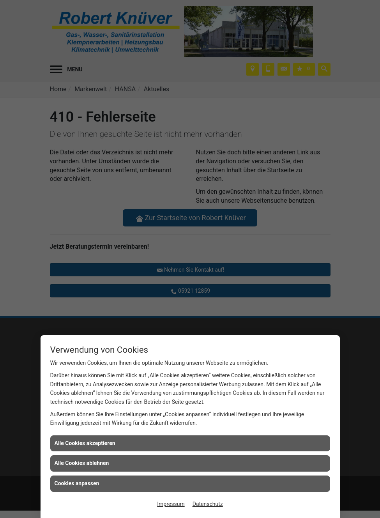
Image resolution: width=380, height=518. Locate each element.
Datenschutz (208, 504)
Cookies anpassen (77, 483)
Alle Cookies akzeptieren (85, 443)
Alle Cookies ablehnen (82, 463)
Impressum (170, 504)
